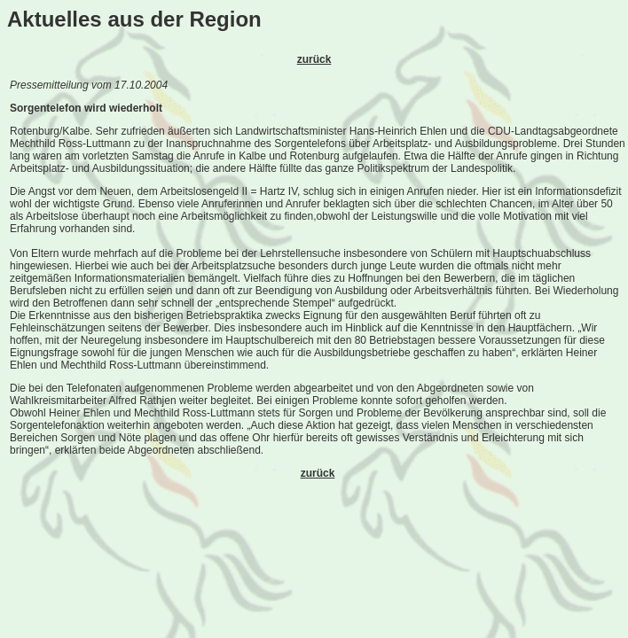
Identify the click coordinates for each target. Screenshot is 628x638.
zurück (314, 59)
